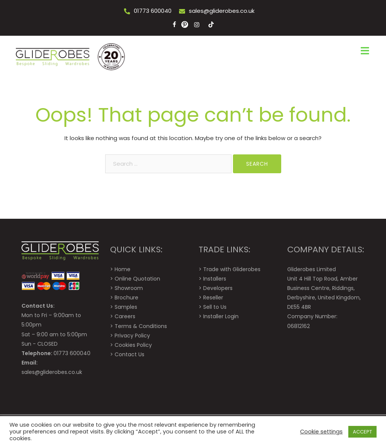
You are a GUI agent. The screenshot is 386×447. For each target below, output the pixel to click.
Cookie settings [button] (321, 431)
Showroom (129, 288)
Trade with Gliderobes (231, 269)
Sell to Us (215, 307)
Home (122, 269)
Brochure (126, 297)
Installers (214, 278)
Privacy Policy (132, 335)
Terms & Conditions (141, 326)
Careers (125, 316)
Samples (126, 307)
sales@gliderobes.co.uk (221, 11)
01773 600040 (153, 11)
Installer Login (221, 316)
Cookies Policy (133, 345)
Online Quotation (137, 278)
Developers (218, 288)
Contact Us (129, 354)
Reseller (213, 297)
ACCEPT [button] (362, 431)
